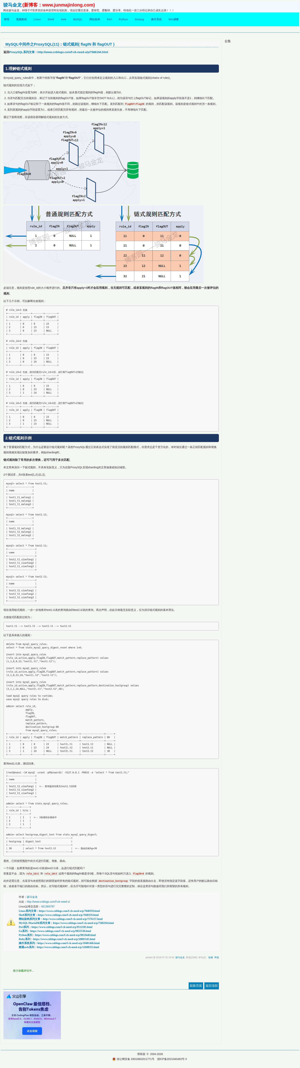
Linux (37, 19)
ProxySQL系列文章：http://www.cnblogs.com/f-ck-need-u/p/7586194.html (58, 52)
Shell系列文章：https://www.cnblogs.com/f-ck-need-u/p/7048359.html (59, 915)
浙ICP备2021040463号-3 (172, 1059)
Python (123, 19)
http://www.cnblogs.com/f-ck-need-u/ (48, 901)
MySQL (77, 19)
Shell (51, 19)
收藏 (210, 957)
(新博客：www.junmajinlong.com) (58, 4)
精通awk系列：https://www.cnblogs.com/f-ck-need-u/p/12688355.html (59, 947)
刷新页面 (196, 985)
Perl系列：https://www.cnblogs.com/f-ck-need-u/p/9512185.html (55, 927)
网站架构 (94, 19)
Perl (109, 19)
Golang (139, 19)
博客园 (141, 1054)
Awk (63, 19)
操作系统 (156, 19)
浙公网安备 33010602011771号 (133, 1059)
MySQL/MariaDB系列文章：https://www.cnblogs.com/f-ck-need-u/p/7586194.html (66, 923)
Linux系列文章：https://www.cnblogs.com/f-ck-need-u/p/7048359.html (59, 911)
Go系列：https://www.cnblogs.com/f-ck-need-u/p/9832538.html (55, 931)
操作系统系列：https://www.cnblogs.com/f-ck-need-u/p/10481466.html (59, 943)
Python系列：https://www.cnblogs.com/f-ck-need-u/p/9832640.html (57, 935)
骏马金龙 (12, 4)
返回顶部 (211, 985)
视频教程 (21, 19)
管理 (6, 19)
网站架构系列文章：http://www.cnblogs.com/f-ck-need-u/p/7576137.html (61, 919)
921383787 (48, 906)
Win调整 (174, 19)
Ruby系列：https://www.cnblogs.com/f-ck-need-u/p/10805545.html (57, 939)
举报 (216, 957)
